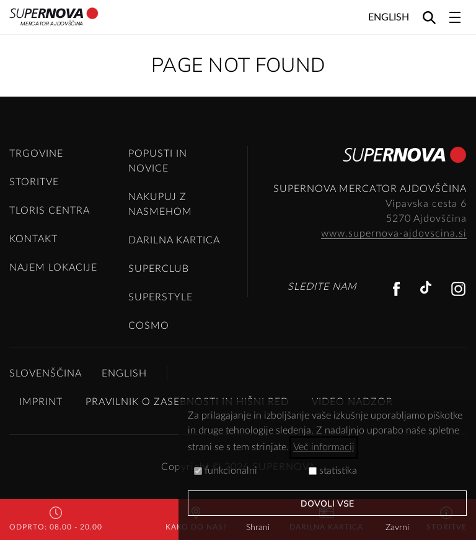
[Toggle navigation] (455, 17)
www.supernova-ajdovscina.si (394, 233)
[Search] (429, 17)
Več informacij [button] (324, 447)
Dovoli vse (328, 504)
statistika (333, 471)
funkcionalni (225, 471)
